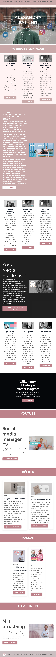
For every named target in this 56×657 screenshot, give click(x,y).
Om (14, 654)
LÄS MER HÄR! (10, 97)
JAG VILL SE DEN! (9, 187)
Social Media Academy (22, 654)
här (21, 639)
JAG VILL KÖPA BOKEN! (12, 527)
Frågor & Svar (33, 654)
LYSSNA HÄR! (19, 593)
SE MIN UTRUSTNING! (10, 642)
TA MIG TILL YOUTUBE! (10, 459)
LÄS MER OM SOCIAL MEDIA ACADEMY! (15, 308)
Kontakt (10, 654)
